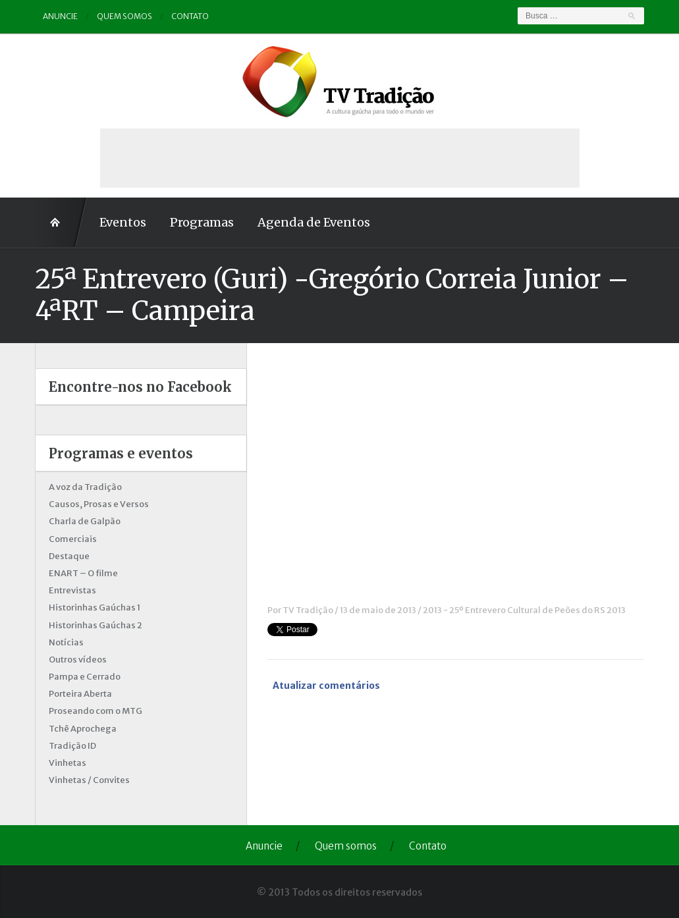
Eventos (122, 222)
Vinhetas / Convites (89, 780)
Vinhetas (67, 763)
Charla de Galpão (85, 521)
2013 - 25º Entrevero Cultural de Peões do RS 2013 (524, 610)
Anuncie (60, 16)
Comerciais (73, 539)
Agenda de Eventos (314, 222)
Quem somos (124, 16)
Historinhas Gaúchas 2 (95, 625)
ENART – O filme (83, 573)
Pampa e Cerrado (85, 676)
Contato (190, 16)
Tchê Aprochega (83, 728)
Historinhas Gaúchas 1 (94, 607)
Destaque (69, 556)
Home (61, 223)
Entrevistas (72, 590)
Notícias (66, 642)
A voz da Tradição (85, 487)
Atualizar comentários (326, 685)
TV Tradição (308, 610)
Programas (202, 222)
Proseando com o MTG (95, 710)
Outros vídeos (78, 659)
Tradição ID (72, 745)
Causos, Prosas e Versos (99, 504)
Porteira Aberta (80, 693)
